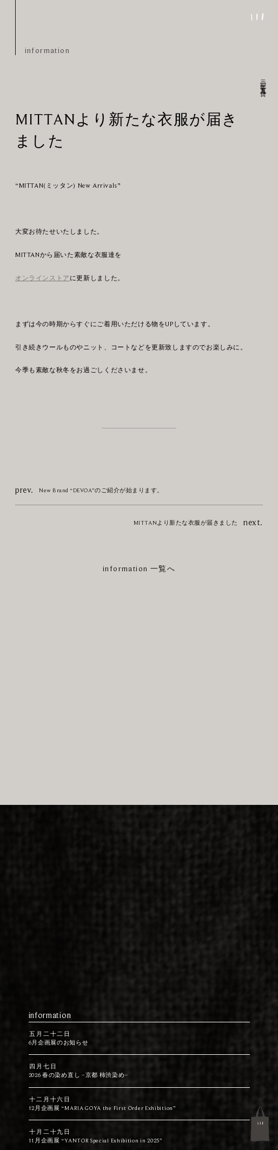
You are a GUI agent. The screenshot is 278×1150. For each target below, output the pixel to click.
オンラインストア (42, 278)
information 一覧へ (139, 568)
